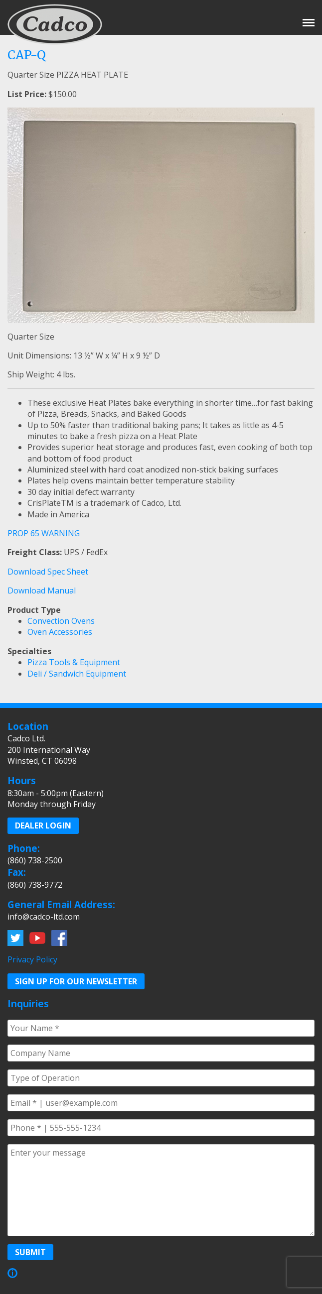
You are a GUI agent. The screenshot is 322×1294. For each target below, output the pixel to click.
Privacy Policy (32, 959)
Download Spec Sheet (47, 571)
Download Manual (41, 590)
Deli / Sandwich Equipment (76, 673)
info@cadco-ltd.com (43, 916)
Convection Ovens (61, 620)
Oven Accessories (59, 631)
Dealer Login (43, 825)
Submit (30, 1252)
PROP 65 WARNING (43, 533)
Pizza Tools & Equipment (73, 662)
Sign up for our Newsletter (76, 981)
